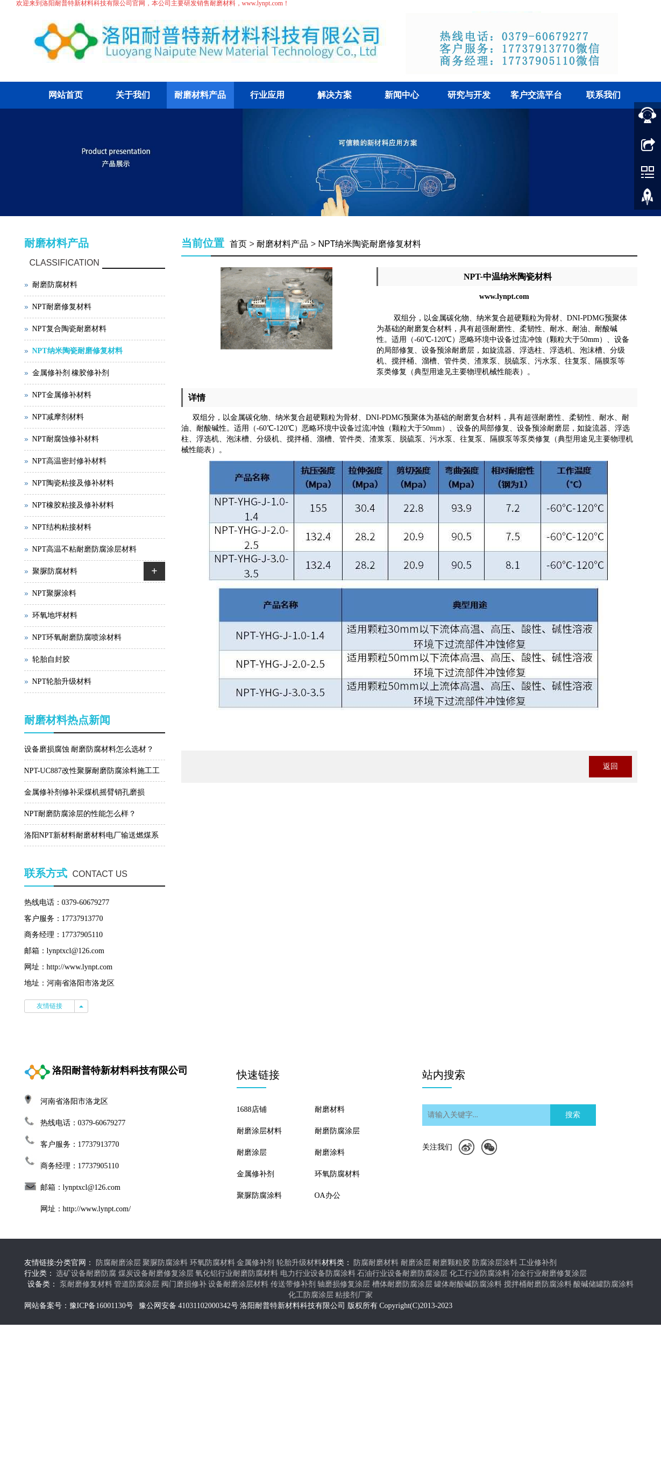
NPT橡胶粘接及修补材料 (73, 505)
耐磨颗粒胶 (451, 1263)
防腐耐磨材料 (376, 1263)
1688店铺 (252, 1109)
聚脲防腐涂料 (259, 1195)
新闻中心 (402, 94)
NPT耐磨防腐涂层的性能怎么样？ (80, 814)
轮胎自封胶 (51, 659)
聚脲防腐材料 (54, 571)
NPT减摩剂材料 (58, 417)
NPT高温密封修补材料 (69, 461)
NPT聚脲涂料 (54, 593)
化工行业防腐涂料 (480, 1273)
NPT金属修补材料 (61, 395)
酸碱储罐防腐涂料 (603, 1284)
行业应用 (267, 94)
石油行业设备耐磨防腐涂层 (402, 1273)
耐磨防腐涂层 (337, 1131)
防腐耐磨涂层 (118, 1263)
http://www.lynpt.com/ (97, 1209)
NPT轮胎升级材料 (61, 681)
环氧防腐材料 (337, 1174)
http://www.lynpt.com (80, 967)
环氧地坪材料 (54, 615)
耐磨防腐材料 (54, 285)
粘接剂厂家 (354, 1295)
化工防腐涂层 (310, 1295)
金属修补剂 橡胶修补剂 (71, 373)
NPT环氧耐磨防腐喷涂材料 (77, 637)
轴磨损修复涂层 (343, 1284)
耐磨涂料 (330, 1152)
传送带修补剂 (293, 1284)
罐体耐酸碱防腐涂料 (468, 1284)
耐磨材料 (330, 1109)
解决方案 (334, 94)
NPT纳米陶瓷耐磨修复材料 (369, 243)
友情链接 (49, 1006)
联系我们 (603, 94)
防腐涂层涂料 (494, 1263)
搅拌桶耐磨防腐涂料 (538, 1284)
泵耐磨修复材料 (86, 1284)
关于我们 (133, 94)
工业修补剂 (538, 1263)
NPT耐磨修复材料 (61, 307)
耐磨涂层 (252, 1152)
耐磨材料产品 (200, 94)
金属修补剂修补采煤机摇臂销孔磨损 (84, 792)
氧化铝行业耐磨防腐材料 (236, 1273)
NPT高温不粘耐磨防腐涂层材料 (84, 549)
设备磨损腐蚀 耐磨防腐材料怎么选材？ (89, 749)
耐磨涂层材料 (259, 1131)
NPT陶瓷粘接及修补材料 (73, 483)
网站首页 (65, 94)
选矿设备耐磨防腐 (86, 1273)
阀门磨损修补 (184, 1284)
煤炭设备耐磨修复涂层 (156, 1273)
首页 (238, 243)
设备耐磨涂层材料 (238, 1284)
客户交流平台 (536, 94)
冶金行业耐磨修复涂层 (549, 1273)
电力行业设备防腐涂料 (318, 1273)
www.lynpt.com (504, 296)
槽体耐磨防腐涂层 (402, 1284)
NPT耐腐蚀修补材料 (65, 439)
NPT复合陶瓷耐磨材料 (69, 329)
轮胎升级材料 (299, 1263)
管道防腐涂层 (136, 1284)
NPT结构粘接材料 (61, 527)
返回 (610, 766)
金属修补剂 (255, 1174)
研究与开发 (469, 94)
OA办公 (327, 1195)
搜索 (572, 1115)
